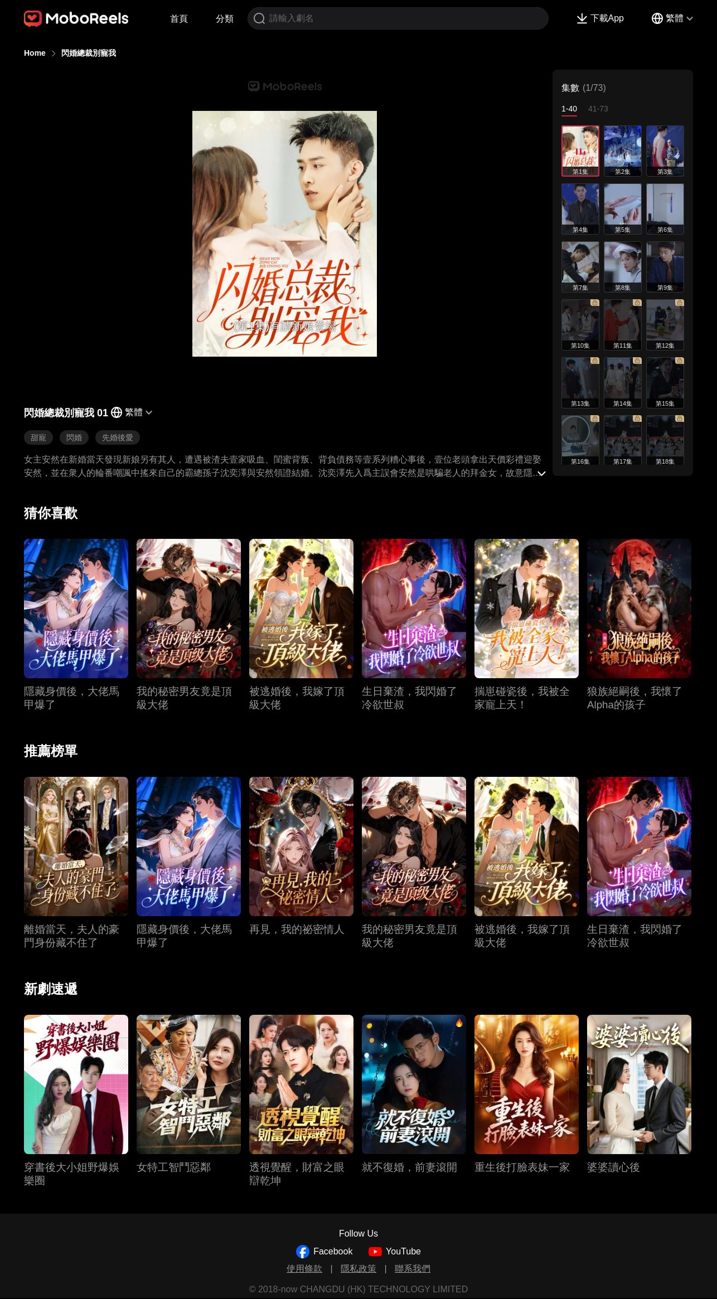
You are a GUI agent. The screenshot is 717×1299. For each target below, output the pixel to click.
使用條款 (304, 1268)
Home (35, 52)
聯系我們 (412, 1268)
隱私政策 (358, 1268)
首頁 (179, 18)
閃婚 (74, 437)
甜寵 (38, 437)
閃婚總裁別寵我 (88, 52)
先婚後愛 (117, 437)
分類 (225, 18)
